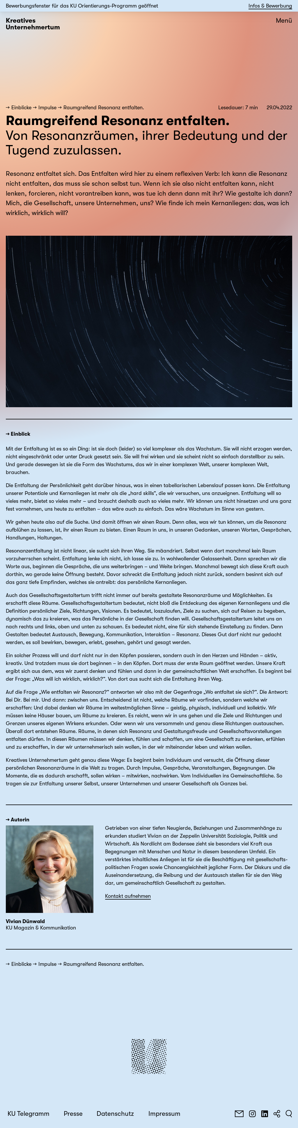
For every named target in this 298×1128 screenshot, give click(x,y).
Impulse (47, 107)
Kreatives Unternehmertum (33, 24)
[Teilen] (276, 1114)
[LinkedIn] (264, 1113)
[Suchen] (288, 1114)
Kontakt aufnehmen (128, 896)
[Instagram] (252, 1113)
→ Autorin (17, 820)
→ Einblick (18, 434)
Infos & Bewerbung (270, 6)
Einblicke (21, 107)
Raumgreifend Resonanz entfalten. (103, 107)
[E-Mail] (239, 1113)
